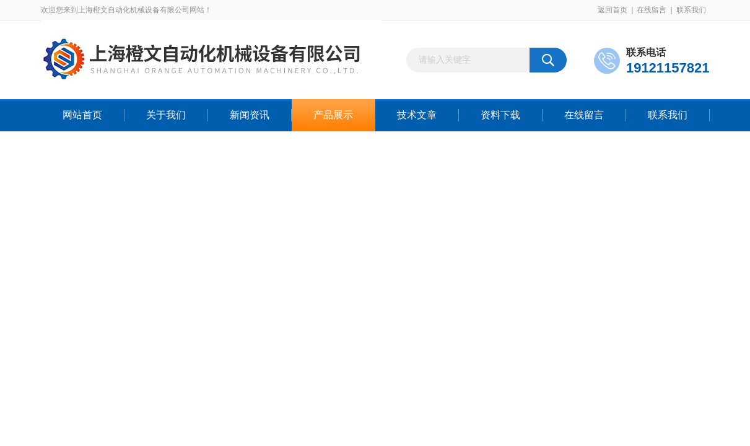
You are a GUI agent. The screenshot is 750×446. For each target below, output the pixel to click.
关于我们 (166, 115)
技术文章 (417, 115)
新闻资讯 (249, 115)
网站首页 (82, 115)
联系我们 (691, 10)
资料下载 (500, 115)
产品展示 (333, 115)
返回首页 (612, 10)
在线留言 (651, 10)
